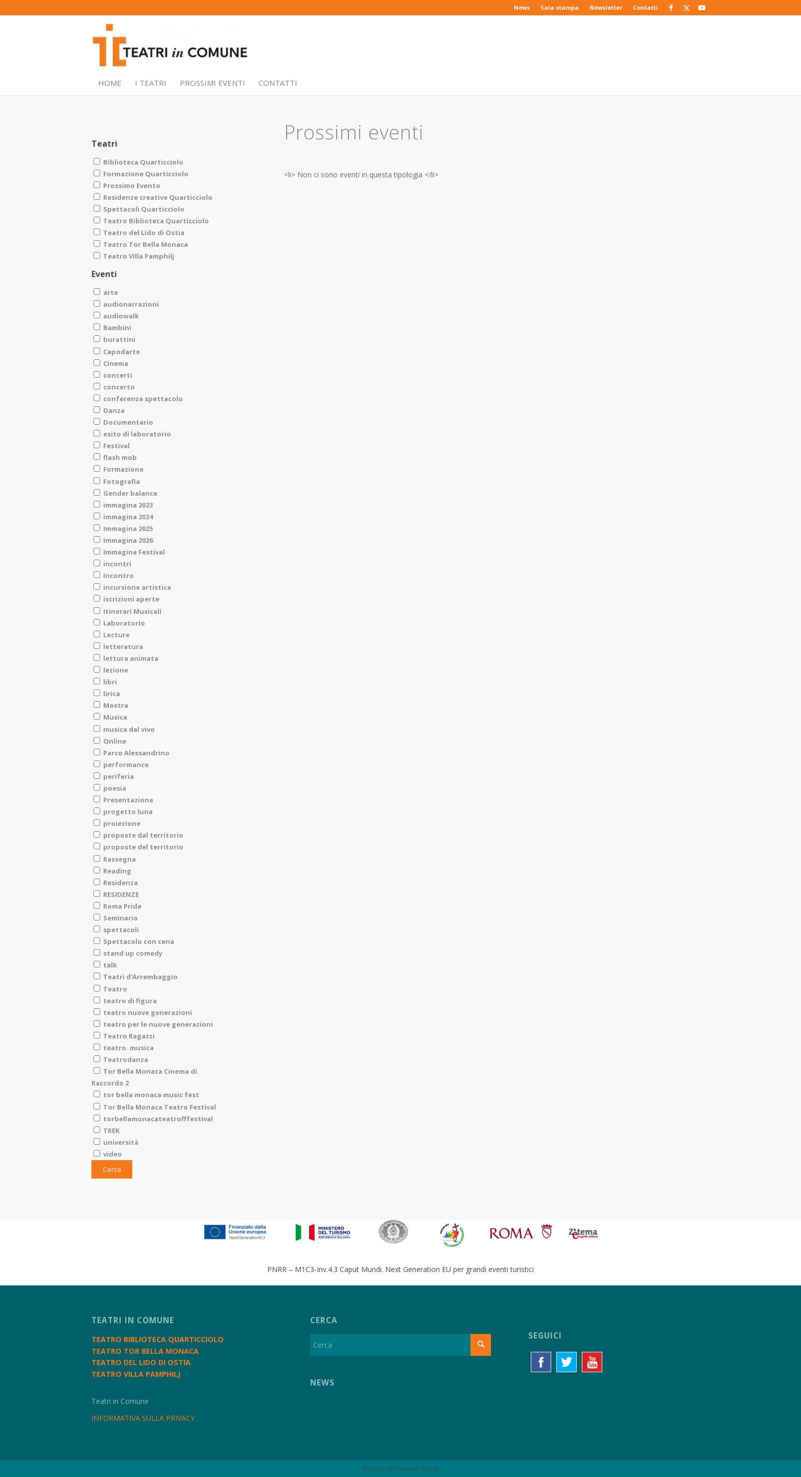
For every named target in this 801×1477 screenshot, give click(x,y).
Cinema (110, 363)
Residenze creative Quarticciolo (153, 197)
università (115, 1142)
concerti (112, 375)
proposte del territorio (138, 846)
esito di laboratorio (132, 434)
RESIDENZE (116, 894)
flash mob (115, 457)
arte (105, 292)
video (107, 1154)
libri (105, 681)
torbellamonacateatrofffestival (153, 1118)
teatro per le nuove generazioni (153, 1024)
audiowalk (116, 315)
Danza (109, 410)
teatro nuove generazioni (142, 1012)
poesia (109, 788)
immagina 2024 (123, 516)
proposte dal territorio (138, 835)
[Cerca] (400, 1345)
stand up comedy (127, 953)
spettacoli (116, 929)
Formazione (118, 469)
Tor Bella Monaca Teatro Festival (154, 1107)
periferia (113, 776)
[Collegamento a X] (686, 7)
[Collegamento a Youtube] (702, 7)
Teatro (110, 989)
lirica (106, 693)
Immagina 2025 (123, 528)
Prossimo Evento (126, 185)
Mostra (110, 705)
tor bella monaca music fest (146, 1094)
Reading (112, 870)
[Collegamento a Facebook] (671, 7)
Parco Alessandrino (131, 752)
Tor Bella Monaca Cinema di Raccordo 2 (144, 1077)
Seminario (115, 917)
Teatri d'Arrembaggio (135, 976)
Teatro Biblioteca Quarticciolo (151, 220)
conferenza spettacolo (138, 398)
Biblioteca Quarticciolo (138, 162)
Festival (111, 445)
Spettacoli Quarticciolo (138, 209)
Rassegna (114, 859)
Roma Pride (117, 906)
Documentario (123, 422)
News (522, 7)
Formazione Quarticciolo (141, 173)
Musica (110, 717)
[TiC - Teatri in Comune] (169, 47)
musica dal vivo (124, 729)
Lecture (111, 634)
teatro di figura (125, 1000)
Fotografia (116, 481)
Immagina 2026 (123, 540)
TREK (106, 1130)
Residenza (115, 882)
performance (121, 764)
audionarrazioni (126, 304)
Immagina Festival (129, 552)
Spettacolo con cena (133, 941)
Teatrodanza (120, 1059)
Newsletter (606, 7)
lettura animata (125, 658)
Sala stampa (559, 7)
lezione (110, 670)
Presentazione (123, 799)
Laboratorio (119, 623)
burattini (114, 339)
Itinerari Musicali (127, 611)
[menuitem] (522, 7)
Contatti (645, 7)
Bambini (112, 327)
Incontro (113, 575)
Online (109, 741)
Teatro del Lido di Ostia (138, 232)
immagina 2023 (123, 505)
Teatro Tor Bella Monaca (140, 244)
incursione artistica (132, 587)
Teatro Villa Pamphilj (133, 256)
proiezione (116, 823)
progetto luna (123, 811)
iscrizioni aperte (126, 599)
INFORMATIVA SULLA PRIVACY (143, 1418)
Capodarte (116, 351)
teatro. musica (123, 1047)
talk (105, 965)
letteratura (118, 646)
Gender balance (125, 493)
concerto (114, 386)
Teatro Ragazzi (124, 1036)
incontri (112, 563)
